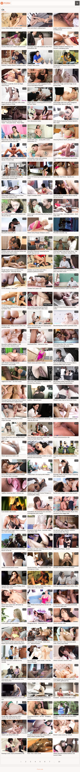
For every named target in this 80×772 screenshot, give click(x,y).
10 (59, 762)
